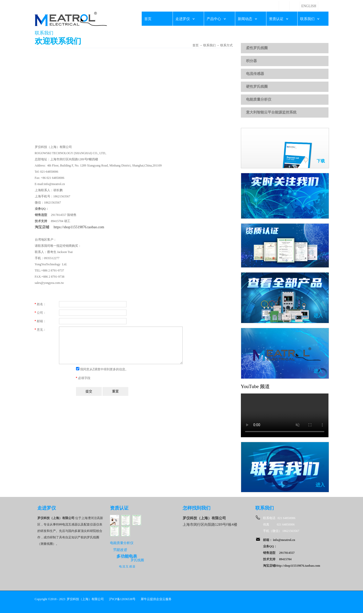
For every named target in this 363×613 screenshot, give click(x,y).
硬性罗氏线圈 (257, 87)
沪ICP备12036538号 (122, 599)
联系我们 (209, 45)
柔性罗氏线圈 (257, 48)
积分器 (251, 61)
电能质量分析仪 (258, 99)
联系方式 (226, 45)
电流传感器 (255, 74)
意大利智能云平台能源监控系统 (271, 112)
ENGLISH (308, 6)
